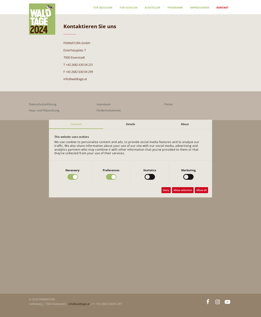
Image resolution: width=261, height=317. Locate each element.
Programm (175, 7)
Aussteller (152, 7)
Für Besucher (102, 7)
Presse (168, 104)
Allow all (201, 190)
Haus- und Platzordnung (44, 110)
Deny (166, 190)
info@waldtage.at (79, 304)
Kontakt (222, 7)
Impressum (104, 104)
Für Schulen (128, 7)
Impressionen (199, 7)
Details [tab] (130, 124)
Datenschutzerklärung (42, 104)
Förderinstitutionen (109, 110)
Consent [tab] (76, 124)
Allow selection (182, 190)
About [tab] (185, 124)
